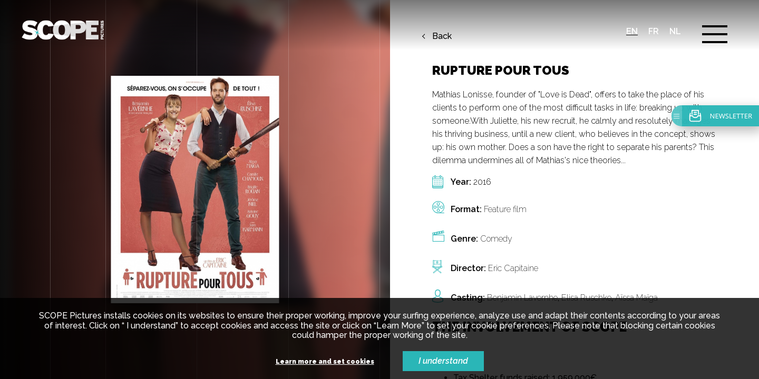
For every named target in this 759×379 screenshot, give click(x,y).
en (632, 31)
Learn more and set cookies (325, 361)
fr (653, 31)
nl (675, 31)
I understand (443, 361)
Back (442, 36)
